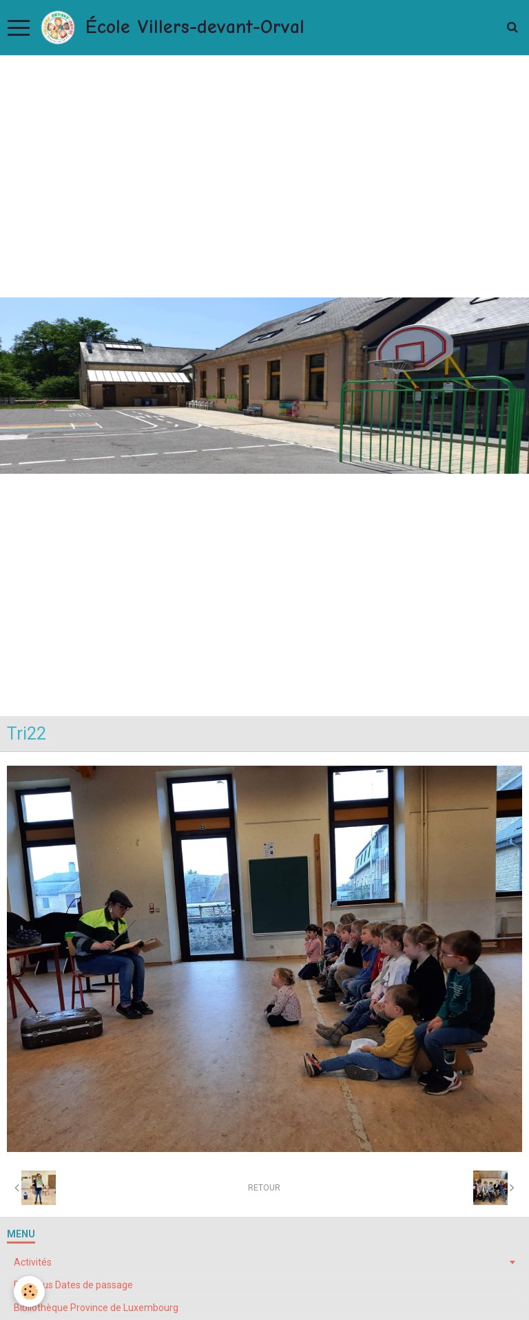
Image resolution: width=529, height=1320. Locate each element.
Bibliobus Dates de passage (73, 1284)
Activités (33, 1262)
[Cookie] (29, 1291)
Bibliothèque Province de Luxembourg (96, 1307)
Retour (264, 1188)
